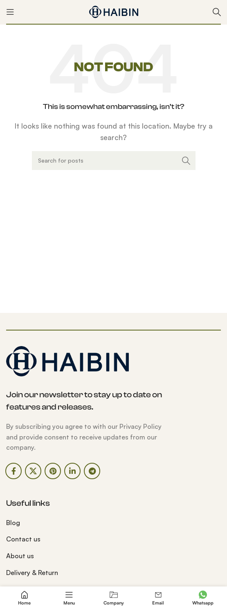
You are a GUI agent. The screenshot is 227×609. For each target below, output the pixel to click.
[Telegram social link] (92, 471)
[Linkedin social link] (72, 471)
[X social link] (33, 471)
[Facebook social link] (13, 471)
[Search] (217, 12)
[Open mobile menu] (10, 12)
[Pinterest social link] (53, 471)
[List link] (57, 523)
